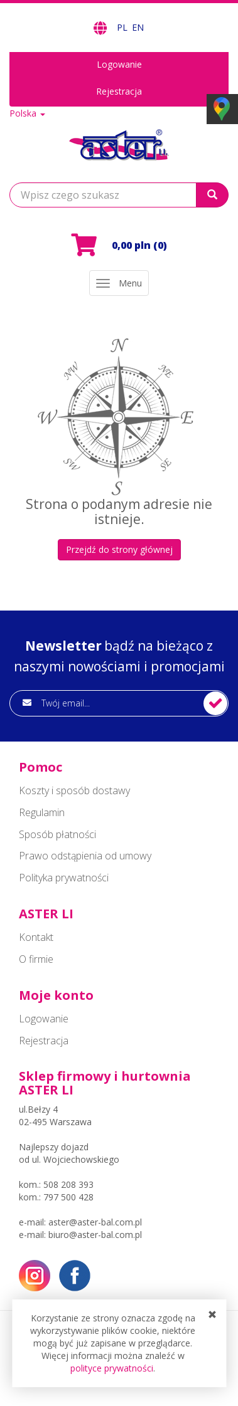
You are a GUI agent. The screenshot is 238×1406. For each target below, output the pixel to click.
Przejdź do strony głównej (119, 549)
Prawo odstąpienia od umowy (85, 856)
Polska (27, 113)
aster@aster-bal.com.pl (95, 1222)
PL (123, 27)
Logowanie (119, 64)
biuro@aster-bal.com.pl (95, 1235)
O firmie (36, 959)
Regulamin (42, 812)
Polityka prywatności (64, 877)
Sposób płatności (57, 834)
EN (138, 27)
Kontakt (36, 937)
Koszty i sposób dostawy (74, 790)
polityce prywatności (111, 1368)
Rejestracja (119, 91)
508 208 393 (68, 1184)
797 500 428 (68, 1197)
